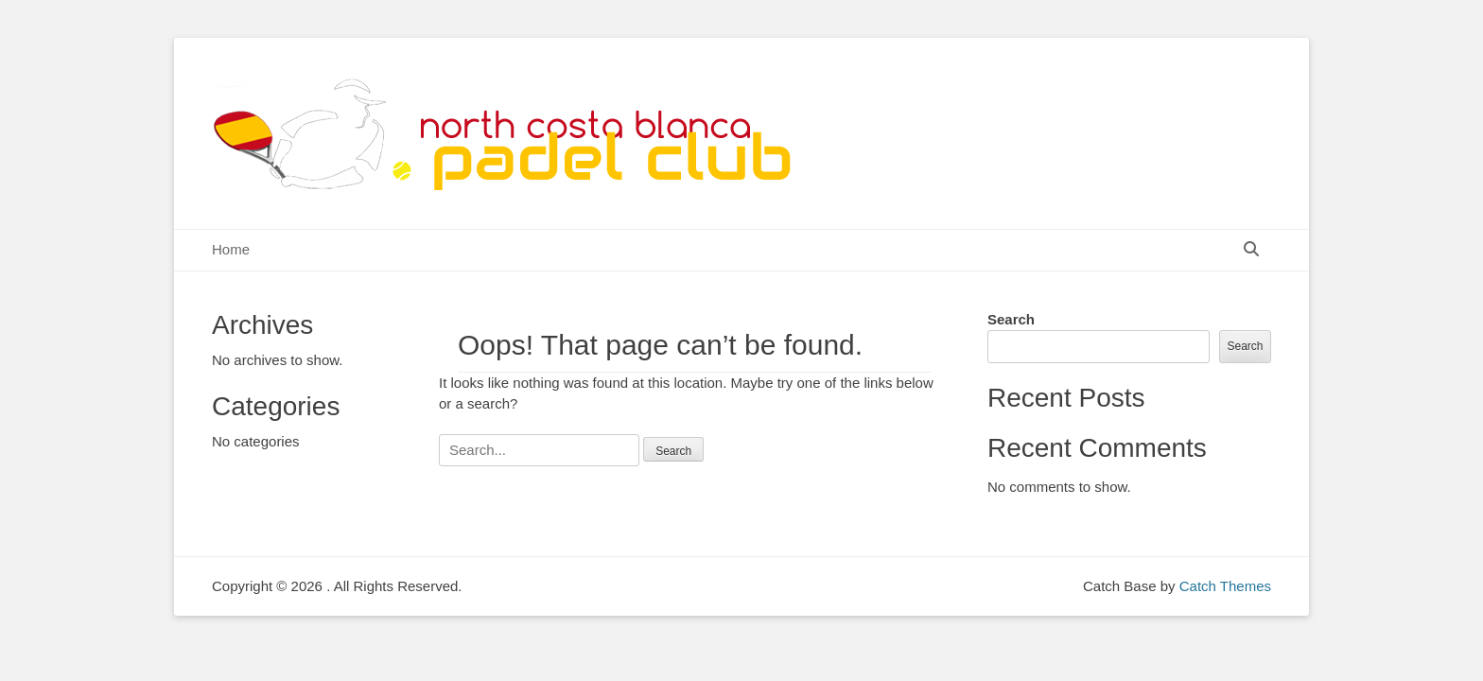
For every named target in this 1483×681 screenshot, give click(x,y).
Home (231, 249)
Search (1011, 319)
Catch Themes (1225, 586)
